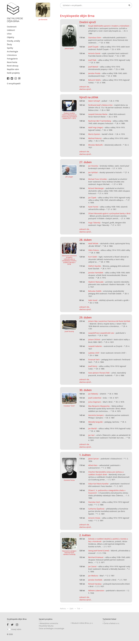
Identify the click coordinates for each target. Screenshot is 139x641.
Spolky (10, 48)
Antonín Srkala (94, 518)
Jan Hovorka (93, 166)
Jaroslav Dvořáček (95, 580)
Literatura (12, 55)
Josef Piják (92, 60)
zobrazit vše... (84, 86)
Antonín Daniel (94, 53)
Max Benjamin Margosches (99, 406)
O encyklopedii (13, 83)
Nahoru (63, 608)
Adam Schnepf (94, 101)
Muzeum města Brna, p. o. (82, 623)
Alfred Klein (92, 465)
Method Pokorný (95, 138)
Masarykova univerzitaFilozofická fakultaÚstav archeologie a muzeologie (51, 626)
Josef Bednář (93, 67)
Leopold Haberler (95, 346)
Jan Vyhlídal (93, 172)
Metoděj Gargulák (95, 422)
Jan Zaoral (92, 566)
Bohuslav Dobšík (94, 291)
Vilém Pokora (93, 250)
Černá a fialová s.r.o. (111, 623)
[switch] (8, 629)
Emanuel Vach (94, 359)
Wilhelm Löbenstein (96, 590)
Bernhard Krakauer (95, 557)
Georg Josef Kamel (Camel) (98, 550)
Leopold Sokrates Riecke (97, 114)
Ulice (9, 33)
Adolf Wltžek (93, 243)
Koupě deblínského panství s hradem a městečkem (108, 26)
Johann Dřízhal (94, 339)
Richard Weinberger (96, 188)
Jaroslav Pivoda (94, 73)
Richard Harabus (95, 584)
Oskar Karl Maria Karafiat (98, 484)
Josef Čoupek (93, 47)
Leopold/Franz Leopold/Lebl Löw (101, 333)
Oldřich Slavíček (94, 266)
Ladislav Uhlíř (93, 353)
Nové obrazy (12, 65)
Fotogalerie (12, 58)
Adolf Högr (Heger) (95, 127)
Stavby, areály (13, 41)
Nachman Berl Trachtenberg (99, 121)
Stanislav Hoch (94, 502)
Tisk (78, 608)
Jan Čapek (92, 197)
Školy (9, 44)
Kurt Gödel (92, 257)
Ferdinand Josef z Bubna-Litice (100, 105)
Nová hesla (12, 62)
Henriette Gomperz (96, 415)
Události (11, 30)
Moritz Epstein (94, 134)
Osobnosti (12, 26)
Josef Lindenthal (94, 398)
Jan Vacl (91, 435)
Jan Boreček (43, 19)
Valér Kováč (92, 300)
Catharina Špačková (96, 509)
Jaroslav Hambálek (95, 272)
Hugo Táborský (94, 222)
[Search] (96, 5)
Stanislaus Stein (94, 37)
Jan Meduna (93, 575)
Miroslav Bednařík (95, 145)
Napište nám (13, 69)
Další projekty (13, 73)
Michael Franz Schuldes (97, 179)
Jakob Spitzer (93, 458)
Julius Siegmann (94, 402)
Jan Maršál (92, 428)
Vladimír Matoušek (95, 282)
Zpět (71, 608)
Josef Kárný (92, 366)
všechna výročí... (85, 89)
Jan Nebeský (93, 394)
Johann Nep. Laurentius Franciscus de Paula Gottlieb (109, 321)
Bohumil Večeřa (94, 80)
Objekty (10, 37)
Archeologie (12, 51)
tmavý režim (16, 629)
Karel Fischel (93, 207)
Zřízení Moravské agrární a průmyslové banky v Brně (109, 213)
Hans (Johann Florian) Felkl (99, 373)
